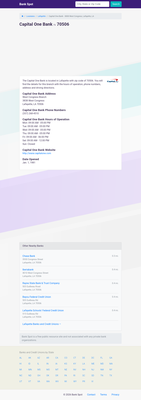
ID (29, 364)
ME (92, 364)
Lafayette (42, 16)
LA (83, 364)
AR (47, 358)
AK (29, 358)
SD (92, 375)
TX (110, 375)
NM (101, 369)
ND (29, 375)
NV (74, 369)
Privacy (115, 394)
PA (65, 375)
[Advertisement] (70, 53)
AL (20, 358)
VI (92, 381)
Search (116, 4)
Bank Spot (26, 4)
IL (38, 364)
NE (65, 369)
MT (56, 369)
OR (56, 375)
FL (101, 358)
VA (38, 381)
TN (101, 375)
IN (47, 364)
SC (83, 375)
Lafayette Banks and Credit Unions (42, 324)
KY (74, 364)
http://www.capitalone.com (37, 153)
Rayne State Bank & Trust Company (41, 283)
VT (29, 381)
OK (47, 375)
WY (74, 381)
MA (110, 364)
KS (65, 364)
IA (56, 364)
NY (110, 369)
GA (110, 358)
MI (20, 369)
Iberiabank (28, 269)
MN (29, 369)
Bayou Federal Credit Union (37, 296)
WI (65, 381)
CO (65, 358)
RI (74, 375)
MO (47, 369)
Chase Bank (29, 256)
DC (92, 358)
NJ (92, 369)
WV (56, 381)
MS (38, 369)
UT (20, 381)
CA (56, 358)
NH (83, 369)
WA (47, 381)
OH (38, 375)
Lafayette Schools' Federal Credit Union (43, 310)
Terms (103, 394)
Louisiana (30, 16)
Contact (91, 394)
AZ (38, 358)
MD (101, 364)
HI (20, 364)
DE (83, 358)
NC (20, 375)
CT (74, 358)
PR (83, 381)
